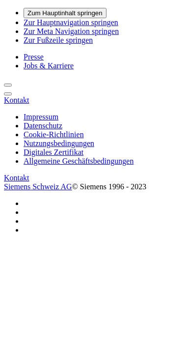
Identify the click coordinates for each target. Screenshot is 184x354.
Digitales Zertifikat (53, 152)
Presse (34, 57)
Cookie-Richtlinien (54, 134)
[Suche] (8, 85)
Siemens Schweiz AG (38, 186)
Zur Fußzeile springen (58, 40)
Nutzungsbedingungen (59, 143)
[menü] (8, 93)
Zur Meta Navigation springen (71, 31)
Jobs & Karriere (49, 65)
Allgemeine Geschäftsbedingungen (78, 161)
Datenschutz (43, 125)
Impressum (41, 117)
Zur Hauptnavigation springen (71, 22)
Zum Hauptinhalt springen (65, 13)
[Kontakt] (16, 100)
